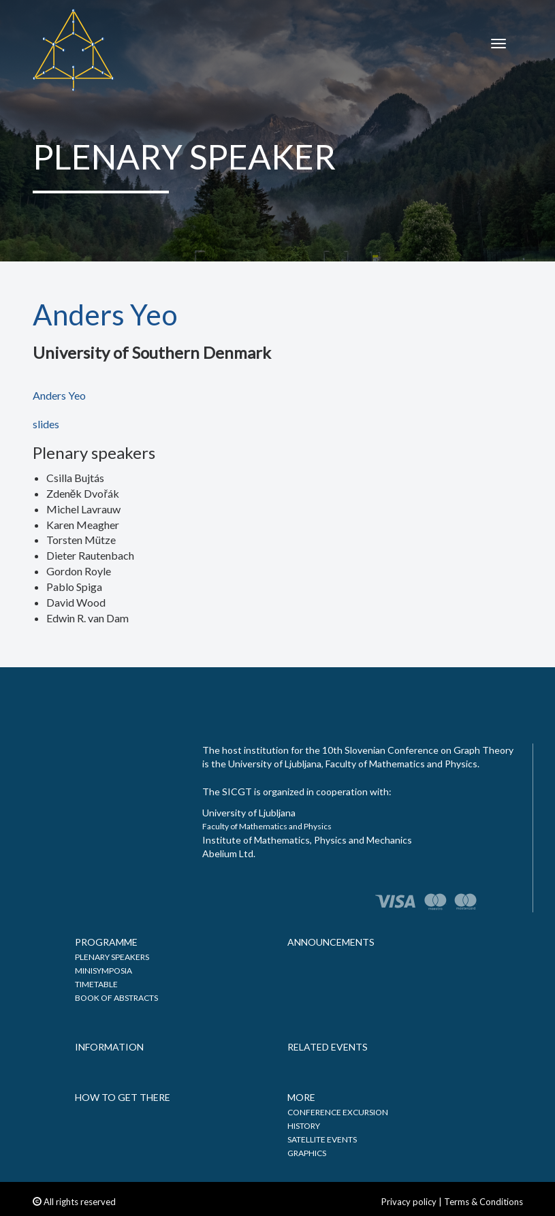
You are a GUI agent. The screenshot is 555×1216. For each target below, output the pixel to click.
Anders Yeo (59, 395)
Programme (106, 942)
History (303, 1126)
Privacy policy (409, 1201)
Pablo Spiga (74, 586)
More (301, 1097)
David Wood (76, 602)
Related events (327, 1047)
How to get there (122, 1097)
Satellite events (322, 1139)
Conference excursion (337, 1112)
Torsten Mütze (81, 539)
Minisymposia (103, 970)
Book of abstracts (116, 998)
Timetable (96, 984)
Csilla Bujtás (75, 477)
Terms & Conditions (483, 1201)
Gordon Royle (78, 570)
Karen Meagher (82, 524)
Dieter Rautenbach (90, 555)
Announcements (331, 942)
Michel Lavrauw (83, 508)
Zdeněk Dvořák (82, 493)
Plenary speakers (112, 957)
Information (109, 1047)
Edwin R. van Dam (87, 617)
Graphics (306, 1153)
